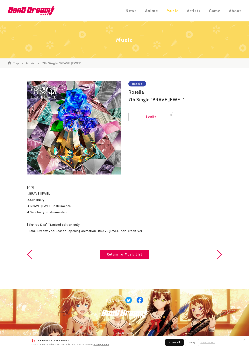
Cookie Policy (124, 332)
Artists (194, 10)
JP (119, 324)
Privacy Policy (101, 344)
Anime (151, 10)
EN (129, 324)
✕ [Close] (244, 339)
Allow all (174, 342)
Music (173, 10)
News (131, 10)
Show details (207, 342)
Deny (192, 342)
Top (16, 63)
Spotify (151, 116)
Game (215, 10)
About (235, 10)
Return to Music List (124, 254)
